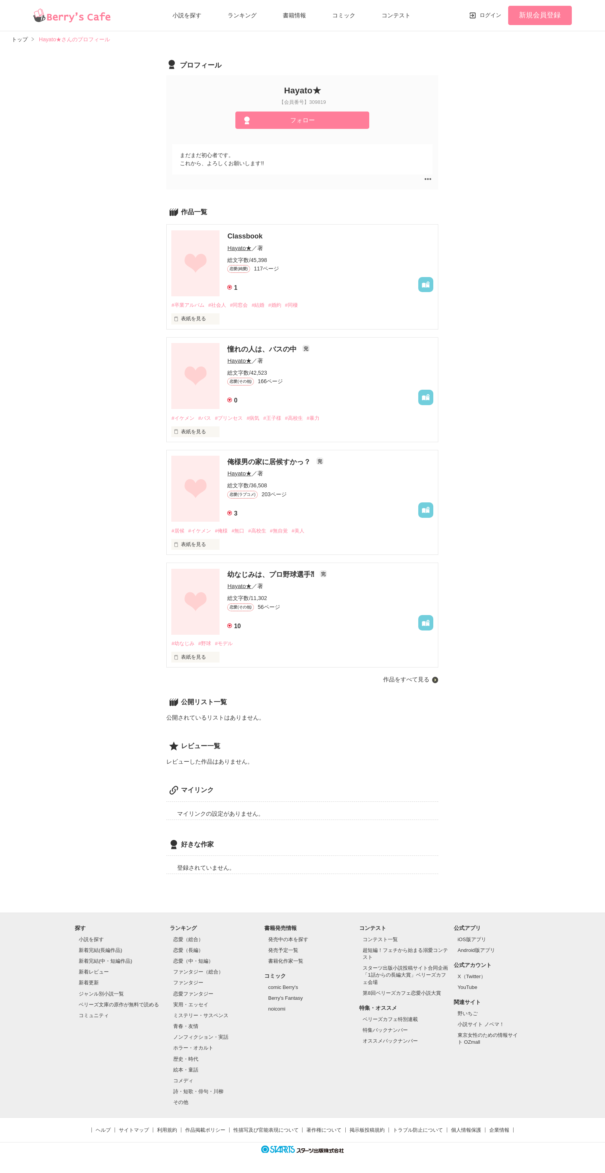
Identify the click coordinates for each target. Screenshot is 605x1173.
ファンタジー (188, 982)
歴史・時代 (185, 1059)
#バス (204, 418)
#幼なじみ (182, 643)
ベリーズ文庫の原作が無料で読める (119, 1004)
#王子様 (272, 418)
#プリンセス (229, 418)
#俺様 (221, 531)
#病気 (253, 418)
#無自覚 (279, 531)
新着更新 (89, 982)
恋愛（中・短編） (193, 961)
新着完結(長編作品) (100, 950)
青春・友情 (185, 1026)
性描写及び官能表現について (266, 1130)
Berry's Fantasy (285, 998)
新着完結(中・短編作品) (105, 961)
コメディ (183, 1080)
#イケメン (182, 418)
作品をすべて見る (406, 679)
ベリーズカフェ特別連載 (390, 1019)
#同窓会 (239, 305)
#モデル (224, 643)
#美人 (298, 531)
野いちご (468, 1013)
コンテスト (396, 15)
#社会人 (217, 305)
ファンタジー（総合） (198, 972)
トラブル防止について (418, 1130)
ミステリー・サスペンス (200, 1015)
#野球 (204, 643)
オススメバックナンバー (390, 1041)
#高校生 (294, 418)
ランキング (242, 15)
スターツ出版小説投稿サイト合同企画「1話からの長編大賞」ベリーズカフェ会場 (405, 975)
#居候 (177, 531)
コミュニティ (94, 1015)
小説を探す (186, 15)
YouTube (467, 987)
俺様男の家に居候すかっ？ (270, 462)
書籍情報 (294, 15)
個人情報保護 (466, 1130)
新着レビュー (94, 972)
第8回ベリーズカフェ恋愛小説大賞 (402, 993)
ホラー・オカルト (193, 1048)
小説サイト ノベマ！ (481, 1024)
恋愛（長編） (188, 950)
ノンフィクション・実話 (200, 1037)
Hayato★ (239, 248)
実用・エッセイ (190, 1004)
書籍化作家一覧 (285, 961)
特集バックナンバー (385, 1030)
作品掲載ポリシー (205, 1130)
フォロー (302, 120)
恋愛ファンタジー (193, 994)
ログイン (490, 15)
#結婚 (258, 305)
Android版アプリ (476, 950)
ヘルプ (103, 1130)
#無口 (238, 531)
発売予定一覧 (283, 950)
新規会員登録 (540, 15)
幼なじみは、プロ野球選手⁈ (271, 574)
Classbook (244, 236)
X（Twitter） (472, 976)
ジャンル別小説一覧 (101, 994)
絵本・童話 (185, 1070)
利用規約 (167, 1130)
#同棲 (291, 305)
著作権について (323, 1130)
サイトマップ (134, 1130)
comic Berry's (283, 987)
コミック (343, 15)
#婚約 (274, 305)
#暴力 (313, 418)
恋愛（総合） (188, 939)
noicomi (277, 1009)
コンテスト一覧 (380, 939)
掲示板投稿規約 (367, 1130)
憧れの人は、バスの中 (263, 349)
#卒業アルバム (187, 305)
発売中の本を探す (288, 939)
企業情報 (499, 1130)
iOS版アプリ (472, 939)
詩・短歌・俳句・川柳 (198, 1091)
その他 (180, 1102)
